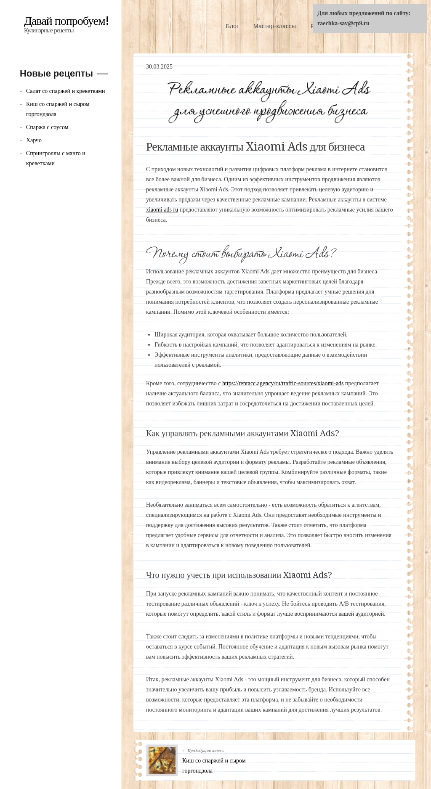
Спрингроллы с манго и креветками (55, 158)
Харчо (34, 140)
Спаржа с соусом (47, 127)
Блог (232, 26)
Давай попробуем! (66, 21)
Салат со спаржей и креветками (65, 91)
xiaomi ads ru (162, 210)
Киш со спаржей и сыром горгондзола (58, 109)
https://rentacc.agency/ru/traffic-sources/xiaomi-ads (283, 383)
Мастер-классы (274, 26)
